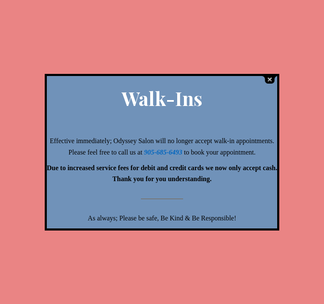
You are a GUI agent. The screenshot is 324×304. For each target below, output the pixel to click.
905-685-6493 (164, 152)
